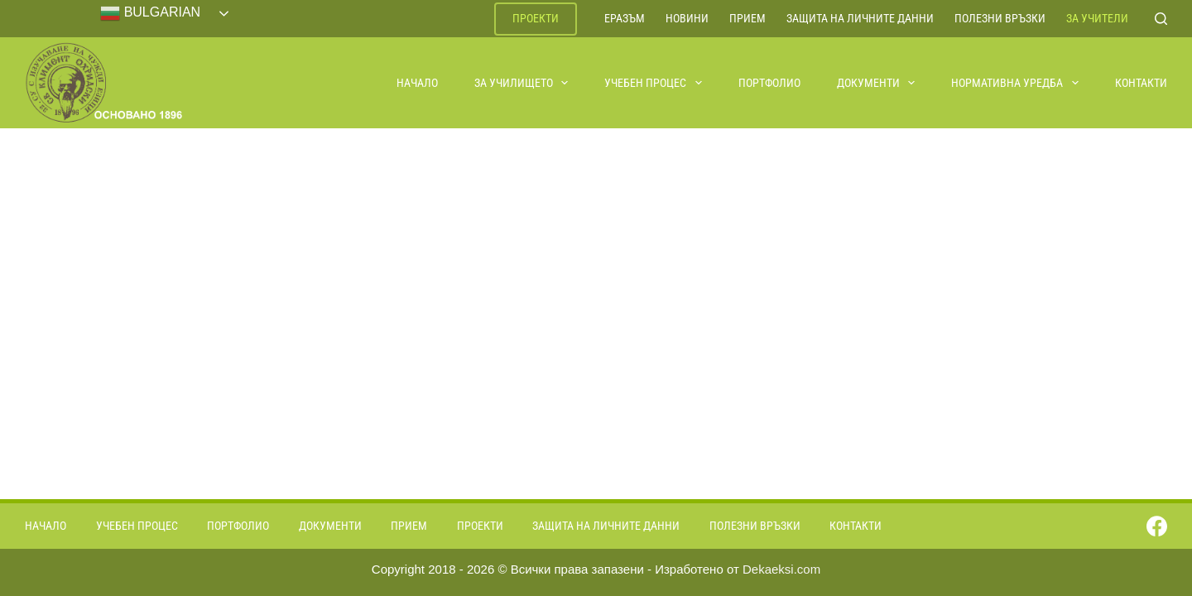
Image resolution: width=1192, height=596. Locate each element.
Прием (747, 18)
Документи (877, 83)
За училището (522, 83)
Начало (417, 82)
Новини (687, 18)
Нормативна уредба (1015, 83)
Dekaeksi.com (781, 569)
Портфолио (769, 82)
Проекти (535, 18)
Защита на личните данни (860, 18)
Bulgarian (150, 13)
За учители (1097, 18)
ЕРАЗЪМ (624, 18)
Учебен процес (654, 83)
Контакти (1141, 82)
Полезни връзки (999, 18)
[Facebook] (1156, 526)
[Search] (1161, 18)
